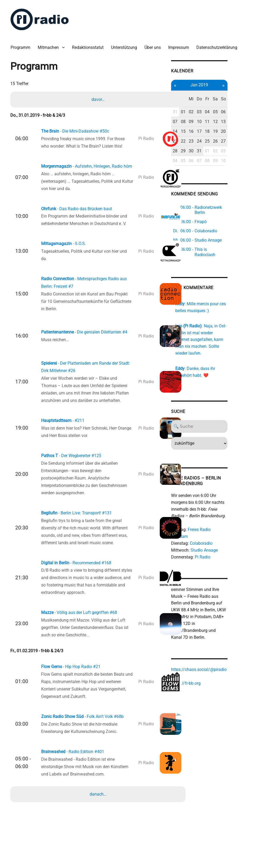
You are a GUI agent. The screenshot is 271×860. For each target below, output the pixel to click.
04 (236, 102)
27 (254, 131)
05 (245, 102)
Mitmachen (50, 44)
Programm (22, 44)
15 (210, 121)
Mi (219, 92)
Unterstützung (126, 44)
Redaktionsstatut (90, 44)
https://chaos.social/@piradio (225, 635)
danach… (98, 803)
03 (227, 102)
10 (227, 111)
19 (245, 121)
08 (210, 111)
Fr (237, 92)
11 (236, 111)
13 (254, 111)
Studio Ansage (230, 522)
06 (254, 102)
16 (219, 121)
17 (227, 121)
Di (210, 92)
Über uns (155, 44)
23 (219, 131)
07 (201, 111)
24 (227, 131)
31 (201, 102)
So (254, 92)
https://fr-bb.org (212, 649)
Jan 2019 (228, 81)
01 (210, 102)
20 (254, 121)
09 (219, 111)
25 (236, 131)
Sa (245, 92)
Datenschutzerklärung (219, 44)
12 (245, 111)
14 (201, 121)
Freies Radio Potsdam (234, 508)
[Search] (228, 405)
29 (210, 140)
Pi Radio (228, 529)
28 (201, 140)
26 (245, 131)
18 (236, 121)
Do (227, 92)
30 (219, 140)
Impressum (180, 44)
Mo (202, 92)
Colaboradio (227, 515)
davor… (98, 97)
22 (210, 131)
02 (219, 102)
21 (201, 131)
